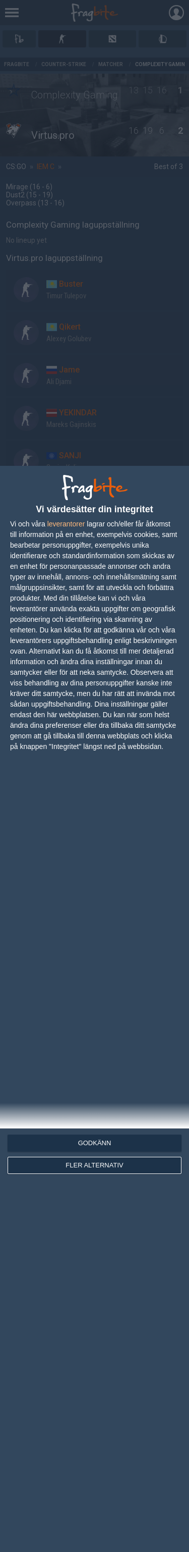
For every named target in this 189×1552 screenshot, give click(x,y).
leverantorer (66, 523)
